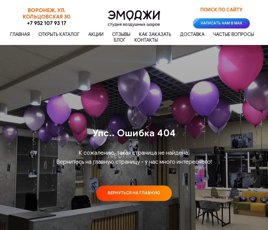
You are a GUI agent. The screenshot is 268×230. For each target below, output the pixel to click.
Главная (20, 34)
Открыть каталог (59, 34)
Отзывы (121, 34)
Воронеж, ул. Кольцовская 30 (46, 13)
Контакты (146, 40)
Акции (95, 34)
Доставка (192, 34)
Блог (120, 40)
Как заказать (155, 34)
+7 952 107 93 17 (46, 23)
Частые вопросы (233, 34)
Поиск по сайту (221, 10)
